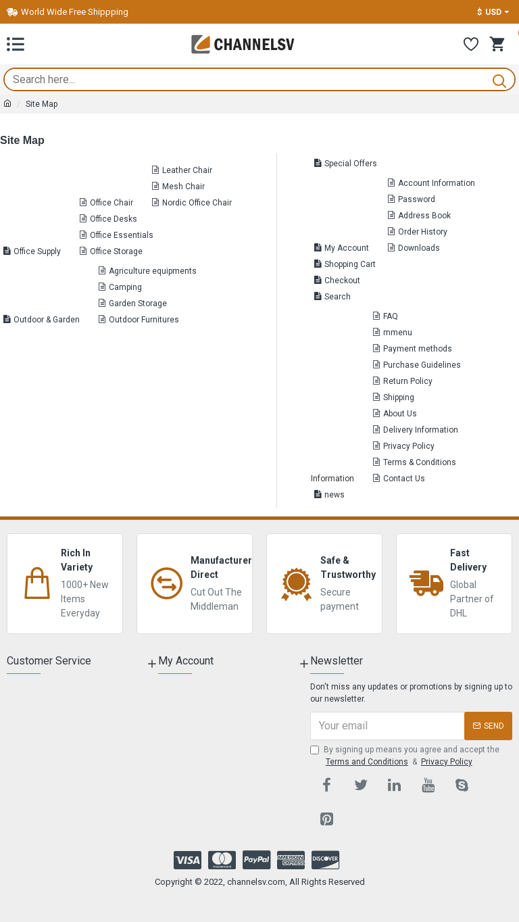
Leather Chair (187, 170)
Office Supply (37, 251)
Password (416, 199)
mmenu (397, 332)
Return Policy (407, 381)
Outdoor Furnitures (144, 319)
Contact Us (404, 478)
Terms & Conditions (419, 462)
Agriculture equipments (153, 271)
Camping (125, 287)
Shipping (398, 397)
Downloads (419, 248)
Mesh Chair (183, 186)
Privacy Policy (409, 446)
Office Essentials (121, 235)
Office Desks (113, 219)
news (334, 495)
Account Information (436, 183)
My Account (346, 248)
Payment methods (417, 349)
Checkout (342, 280)
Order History (422, 232)
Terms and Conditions (367, 762)
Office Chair (111, 203)
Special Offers (350, 163)
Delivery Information (420, 430)
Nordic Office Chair (197, 203)
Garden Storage (138, 303)
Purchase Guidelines (422, 365)
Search (337, 296)
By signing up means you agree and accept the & (404, 756)
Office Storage (116, 251)
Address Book (424, 215)
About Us (400, 413)
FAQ (390, 316)
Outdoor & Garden (47, 319)
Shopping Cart (350, 264)
